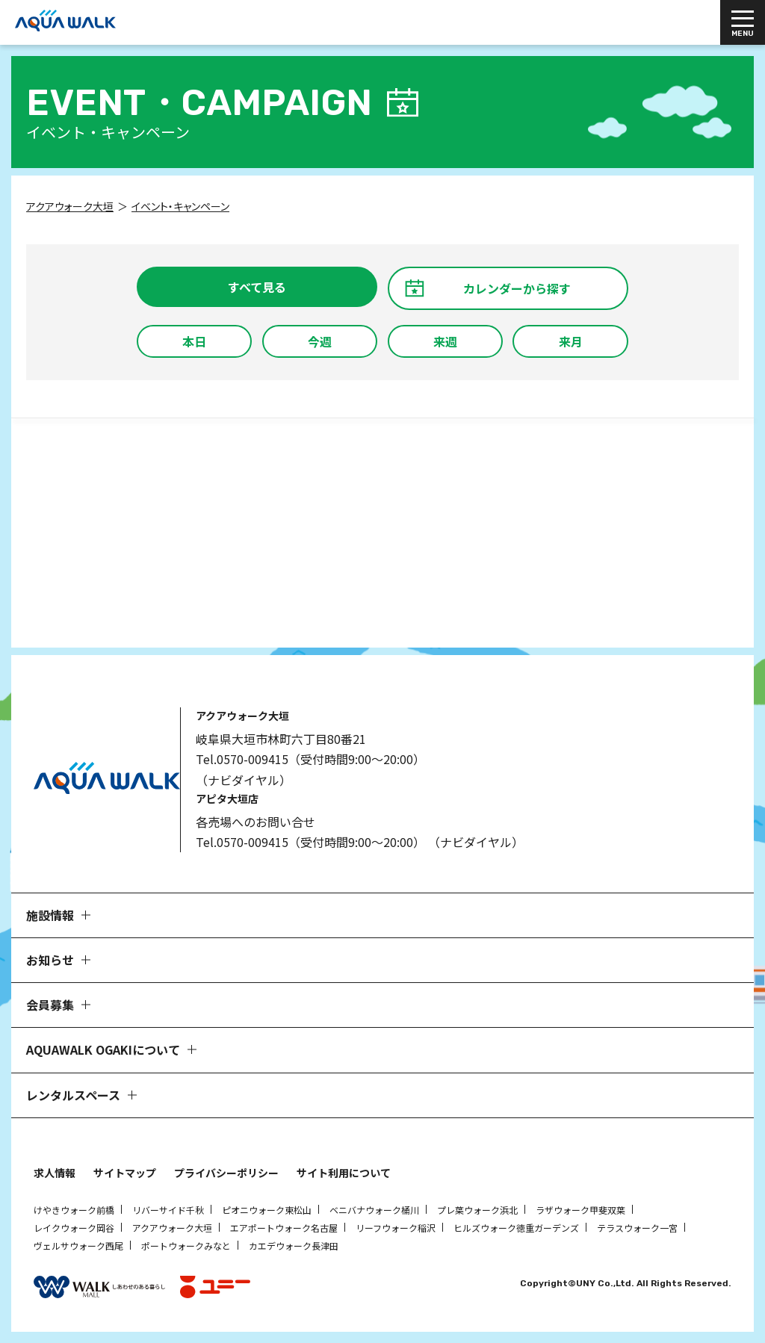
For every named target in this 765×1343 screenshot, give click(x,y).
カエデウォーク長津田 (293, 1245)
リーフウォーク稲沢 (396, 1227)
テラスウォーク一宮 (637, 1227)
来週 (445, 341)
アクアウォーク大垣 (172, 1227)
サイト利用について (344, 1172)
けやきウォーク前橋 (74, 1209)
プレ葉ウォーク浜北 (477, 1209)
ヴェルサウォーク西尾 (78, 1245)
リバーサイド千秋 (168, 1209)
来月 (571, 341)
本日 (194, 341)
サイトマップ (124, 1172)
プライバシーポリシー (226, 1172)
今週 (320, 341)
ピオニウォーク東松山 (267, 1209)
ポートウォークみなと (186, 1245)
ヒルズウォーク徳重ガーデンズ (516, 1227)
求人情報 (54, 1172)
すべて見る (257, 287)
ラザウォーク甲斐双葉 (580, 1209)
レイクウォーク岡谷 (74, 1227)
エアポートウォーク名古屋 (284, 1227)
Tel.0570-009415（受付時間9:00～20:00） (310, 759)
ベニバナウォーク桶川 (374, 1209)
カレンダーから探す (517, 288)
